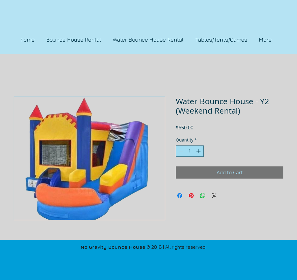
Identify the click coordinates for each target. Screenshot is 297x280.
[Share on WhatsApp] (202, 195)
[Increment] (199, 151)
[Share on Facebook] (179, 195)
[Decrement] (180, 151)
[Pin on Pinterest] (191, 195)
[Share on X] (214, 195)
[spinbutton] (189, 151)
